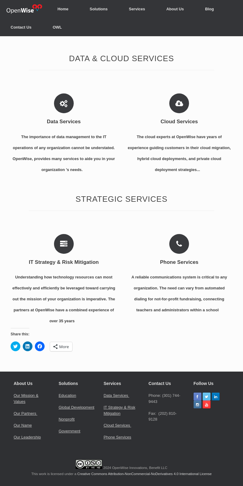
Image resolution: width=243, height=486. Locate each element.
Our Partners (25, 413)
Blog (209, 9)
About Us (175, 9)
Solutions (99, 9)
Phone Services (117, 437)
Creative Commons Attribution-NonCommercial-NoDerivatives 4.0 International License (144, 474)
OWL (57, 27)
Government (69, 431)
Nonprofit (67, 419)
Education (67, 395)
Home (62, 9)
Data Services (116, 395)
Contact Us (21, 27)
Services (137, 9)
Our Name (23, 425)
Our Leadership (27, 437)
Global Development (76, 407)
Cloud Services (117, 425)
